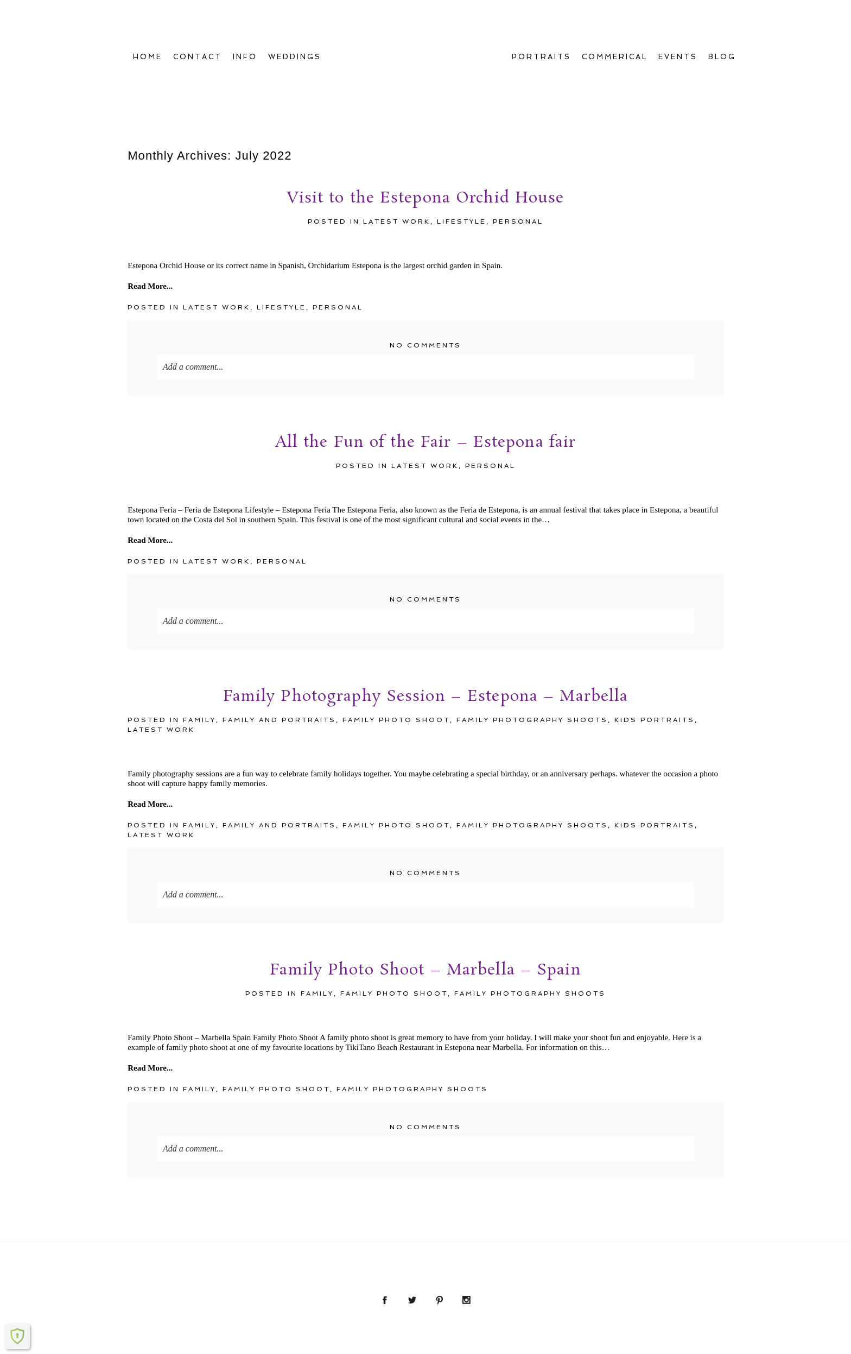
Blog (722, 20)
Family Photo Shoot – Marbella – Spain (425, 898)
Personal (518, 149)
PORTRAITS (541, 20)
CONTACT (197, 20)
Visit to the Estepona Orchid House (425, 126)
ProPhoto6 (524, 1344)
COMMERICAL (614, 20)
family (199, 647)
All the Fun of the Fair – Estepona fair (425, 371)
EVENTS (677, 20)
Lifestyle (461, 149)
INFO (245, 20)
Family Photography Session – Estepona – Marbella (425, 624)
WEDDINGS (294, 20)
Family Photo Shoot (396, 647)
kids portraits (654, 647)
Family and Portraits (279, 647)
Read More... (150, 213)
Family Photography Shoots (532, 647)
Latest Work (396, 149)
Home (147, 20)
